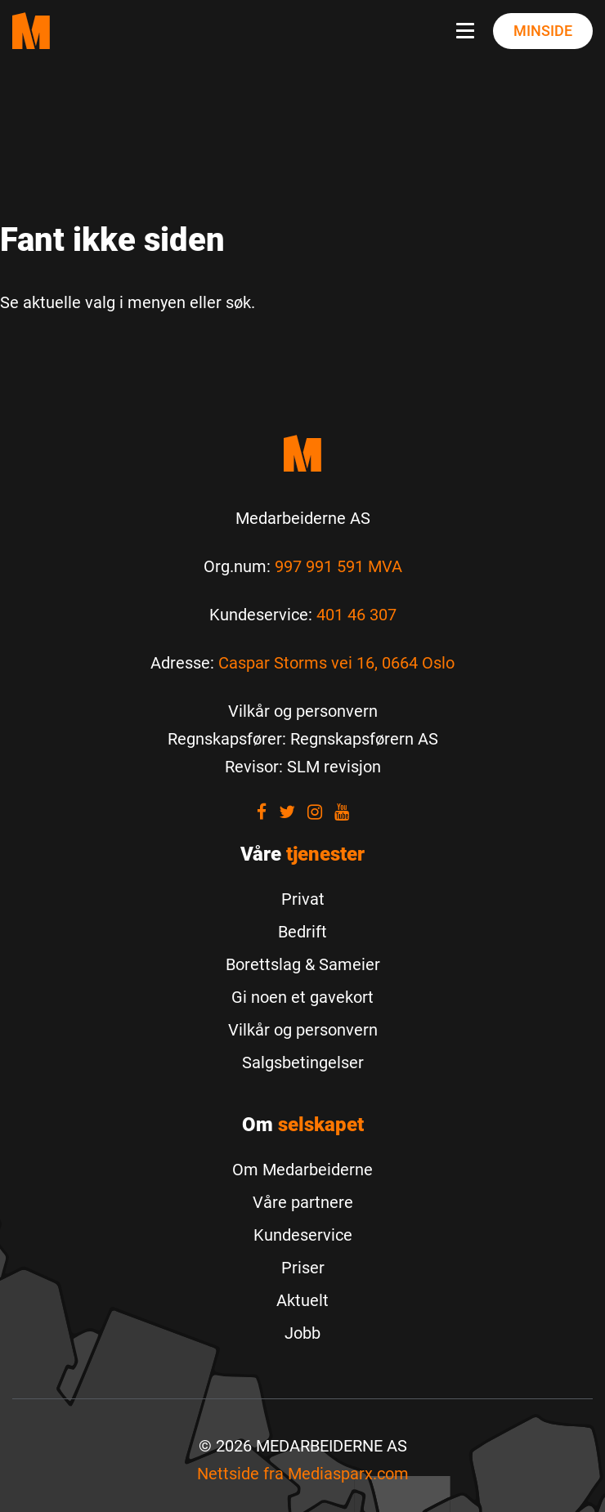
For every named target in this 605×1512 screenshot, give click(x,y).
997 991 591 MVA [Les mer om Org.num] (338, 566)
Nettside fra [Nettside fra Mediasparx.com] (303, 1473)
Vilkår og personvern (303, 1030)
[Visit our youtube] (341, 812)
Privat (303, 899)
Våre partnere (303, 1202)
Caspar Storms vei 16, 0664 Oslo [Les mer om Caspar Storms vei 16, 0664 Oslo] (336, 663)
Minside (542, 30)
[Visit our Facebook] (262, 812)
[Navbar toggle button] (468, 31)
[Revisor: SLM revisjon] (303, 766)
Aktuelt (302, 1300)
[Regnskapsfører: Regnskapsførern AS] (303, 739)
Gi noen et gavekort (302, 997)
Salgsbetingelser (303, 1062)
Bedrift (302, 932)
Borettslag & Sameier (303, 964)
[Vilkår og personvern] (303, 711)
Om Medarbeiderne (302, 1169)
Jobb (302, 1333)
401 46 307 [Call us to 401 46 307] (356, 614)
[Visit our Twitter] (287, 812)
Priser (303, 1267)
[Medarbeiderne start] (302, 453)
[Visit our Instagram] (314, 812)
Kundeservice (302, 1235)
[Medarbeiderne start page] (31, 30)
